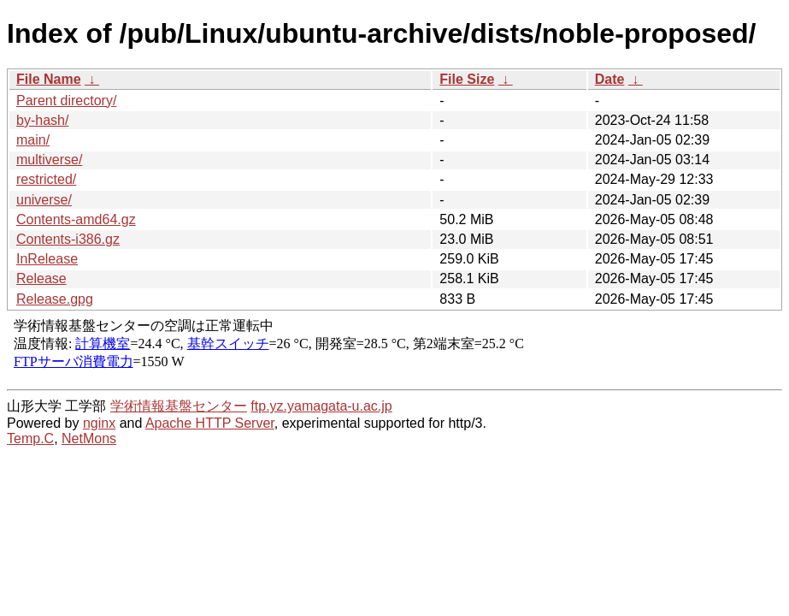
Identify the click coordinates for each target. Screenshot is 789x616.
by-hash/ (42, 120)
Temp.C (30, 438)
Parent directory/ (66, 100)
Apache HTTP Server (209, 423)
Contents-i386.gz (68, 239)
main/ (33, 140)
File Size (466, 79)
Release (41, 278)
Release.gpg (54, 299)
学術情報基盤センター (178, 406)
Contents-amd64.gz (76, 219)
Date (610, 79)
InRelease (47, 259)
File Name (48, 79)
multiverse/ (49, 159)
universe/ (44, 199)
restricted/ (46, 179)
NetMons (89, 438)
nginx (99, 423)
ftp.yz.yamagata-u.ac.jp (321, 406)
